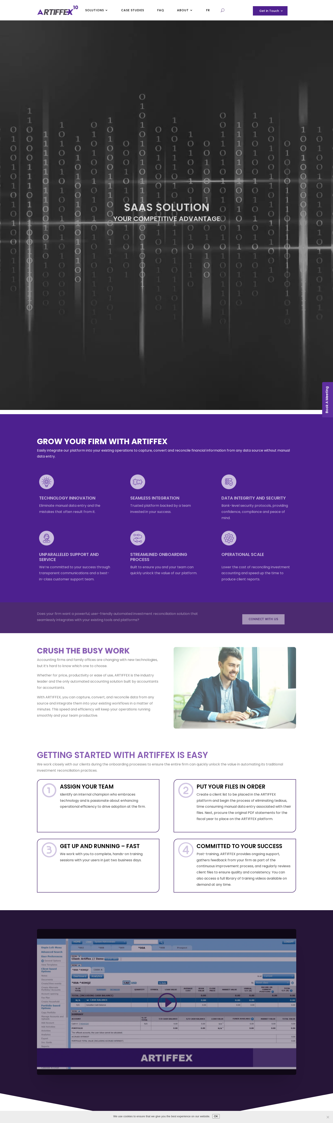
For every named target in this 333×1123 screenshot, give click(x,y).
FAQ (160, 10)
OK (216, 1116)
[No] (328, 1117)
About (183, 10)
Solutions (94, 10)
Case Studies (132, 10)
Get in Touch (269, 11)
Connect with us (263, 619)
